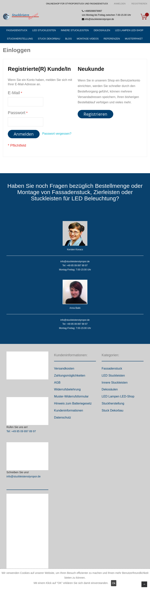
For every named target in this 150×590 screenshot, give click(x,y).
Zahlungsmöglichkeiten (69, 376)
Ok (113, 583)
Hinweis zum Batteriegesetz (73, 404)
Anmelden (119, 4)
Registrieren (139, 4)
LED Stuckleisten (113, 376)
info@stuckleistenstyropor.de (23, 477)
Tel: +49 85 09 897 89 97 (21, 432)
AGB (57, 383)
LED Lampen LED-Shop (118, 397)
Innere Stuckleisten (115, 383)
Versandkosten (64, 369)
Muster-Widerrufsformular (71, 397)
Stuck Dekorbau (112, 411)
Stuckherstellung (113, 404)
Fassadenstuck (112, 369)
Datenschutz (62, 418)
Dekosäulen (110, 390)
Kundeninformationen (68, 411)
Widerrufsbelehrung (67, 390)
